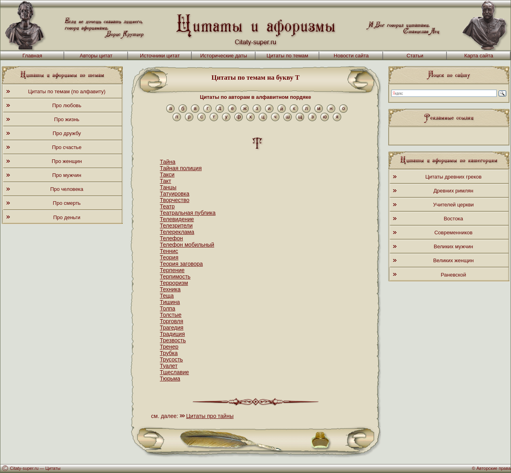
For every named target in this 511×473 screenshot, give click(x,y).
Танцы (168, 187)
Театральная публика (188, 213)
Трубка (169, 353)
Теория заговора (181, 264)
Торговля (171, 321)
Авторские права (493, 468)
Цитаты (53, 468)
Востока (453, 219)
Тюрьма (170, 378)
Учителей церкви (453, 205)
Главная (32, 56)
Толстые (170, 315)
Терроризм (174, 283)
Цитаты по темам (288, 56)
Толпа (167, 308)
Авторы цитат (96, 56)
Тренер (169, 346)
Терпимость (175, 276)
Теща (167, 295)
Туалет (168, 366)
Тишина (170, 302)
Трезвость (173, 340)
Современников (453, 233)
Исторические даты (223, 56)
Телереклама (177, 232)
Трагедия (171, 327)
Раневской (453, 275)
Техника (170, 289)
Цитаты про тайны (210, 416)
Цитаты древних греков (453, 177)
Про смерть (67, 203)
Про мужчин (66, 175)
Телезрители (176, 225)
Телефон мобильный (187, 244)
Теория (169, 257)
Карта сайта (478, 56)
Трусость (171, 359)
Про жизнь (66, 119)
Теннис (169, 251)
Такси (167, 174)
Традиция (172, 334)
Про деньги (66, 217)
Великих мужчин (453, 246)
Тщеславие (174, 372)
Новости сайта (351, 56)
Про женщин (67, 161)
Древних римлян (454, 191)
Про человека (66, 189)
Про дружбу (67, 133)
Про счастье (66, 147)
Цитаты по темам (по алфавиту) (66, 91)
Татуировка (174, 193)
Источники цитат (160, 56)
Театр (167, 206)
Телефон (171, 238)
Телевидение (177, 219)
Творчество (174, 200)
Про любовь (66, 105)
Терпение (172, 270)
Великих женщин (453, 260)
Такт (165, 181)
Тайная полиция (181, 168)
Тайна (167, 162)
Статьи (415, 56)
